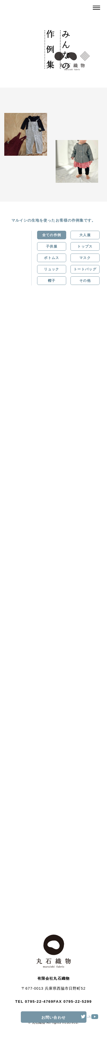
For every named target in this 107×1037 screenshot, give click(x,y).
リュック (51, 269)
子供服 (51, 246)
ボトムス (51, 258)
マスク (85, 258)
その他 (85, 281)
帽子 (52, 281)
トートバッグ (85, 269)
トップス (84, 246)
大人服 (85, 235)
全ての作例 (51, 235)
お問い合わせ (63, 1017)
